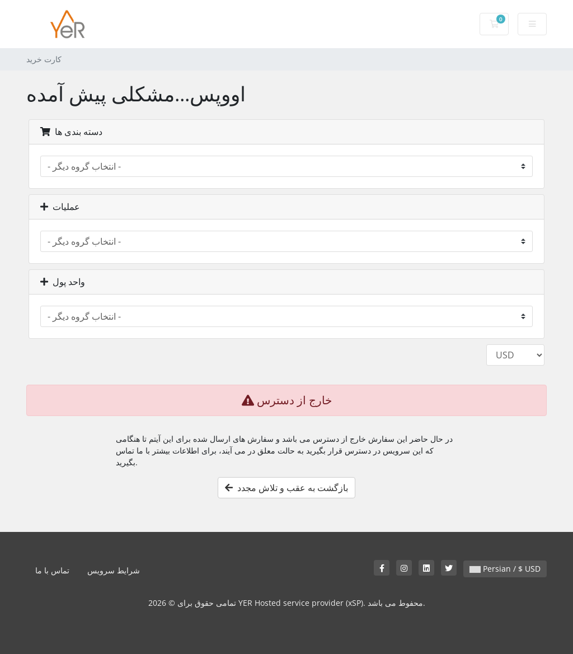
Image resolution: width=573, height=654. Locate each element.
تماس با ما (52, 570)
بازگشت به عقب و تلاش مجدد (286, 488)
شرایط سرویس (113, 570)
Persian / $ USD (505, 568)
